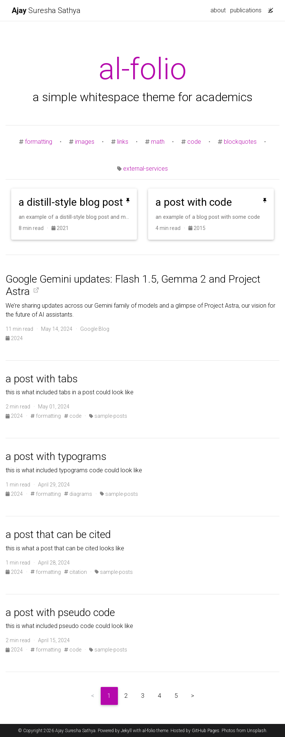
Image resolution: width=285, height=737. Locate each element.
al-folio (148, 730)
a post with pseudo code (60, 612)
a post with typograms (56, 456)
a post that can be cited (58, 534)
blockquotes (240, 141)
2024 (14, 338)
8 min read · (35, 228)
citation (75, 572)
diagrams (78, 494)
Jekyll (126, 730)
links (122, 141)
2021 (60, 228)
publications (245, 10)
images (84, 141)
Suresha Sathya (46, 10)
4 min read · (172, 228)
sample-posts (108, 416)
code (194, 141)
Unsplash (256, 730)
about (218, 10)
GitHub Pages (205, 730)
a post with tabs (42, 379)
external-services (145, 168)
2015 (197, 228)
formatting (38, 141)
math (158, 141)
